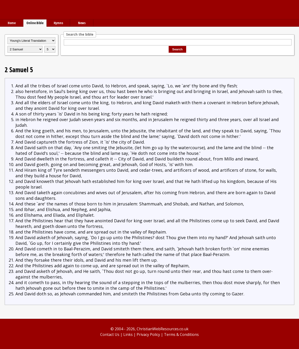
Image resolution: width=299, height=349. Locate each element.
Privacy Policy (148, 334)
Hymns (58, 23)
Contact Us (109, 334)
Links (128, 334)
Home (12, 23)
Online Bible (34, 23)
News (81, 23)
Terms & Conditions (181, 334)
